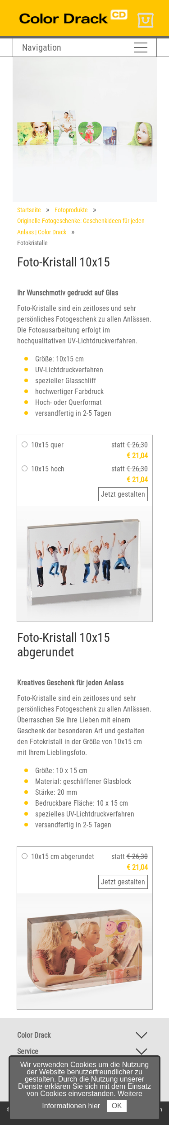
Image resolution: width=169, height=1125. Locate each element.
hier (94, 1106)
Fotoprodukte (71, 210)
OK (117, 1106)
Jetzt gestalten (123, 494)
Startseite (29, 210)
